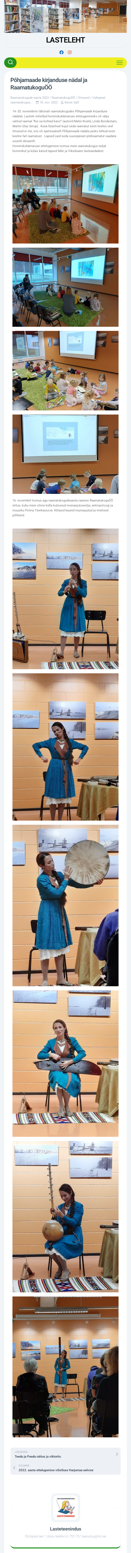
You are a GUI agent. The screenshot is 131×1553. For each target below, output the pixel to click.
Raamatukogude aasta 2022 (29, 98)
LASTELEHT (65, 40)
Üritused (83, 98)
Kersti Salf (72, 102)
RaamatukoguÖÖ (63, 98)
